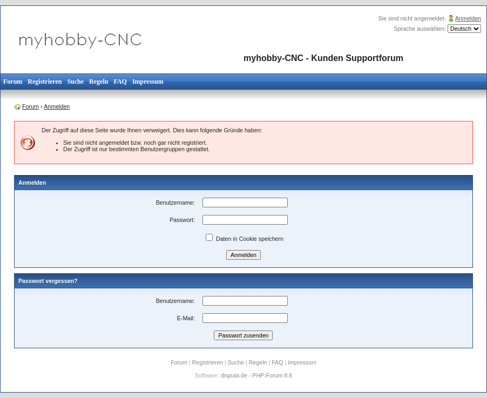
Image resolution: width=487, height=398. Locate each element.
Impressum (148, 81)
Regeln (98, 81)
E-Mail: (186, 318)
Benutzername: (175, 202)
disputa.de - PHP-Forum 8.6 (257, 375)
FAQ (119, 81)
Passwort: (182, 220)
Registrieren (45, 81)
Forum (12, 81)
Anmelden (468, 18)
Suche (75, 81)
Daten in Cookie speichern (244, 238)
